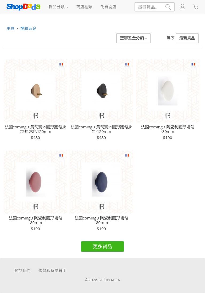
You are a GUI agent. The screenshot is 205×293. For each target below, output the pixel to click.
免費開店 (108, 6)
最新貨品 (187, 37)
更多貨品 (102, 246)
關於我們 (22, 270)
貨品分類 (58, 6)
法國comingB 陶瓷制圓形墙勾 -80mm (167, 129)
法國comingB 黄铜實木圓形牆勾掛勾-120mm (101, 129)
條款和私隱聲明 (52, 270)
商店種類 (84, 6)
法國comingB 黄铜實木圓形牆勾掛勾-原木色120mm (35, 129)
